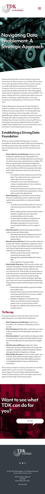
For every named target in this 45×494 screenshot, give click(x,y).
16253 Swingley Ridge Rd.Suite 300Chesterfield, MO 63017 (23, 479)
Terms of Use (27, 473)
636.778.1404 (23, 484)
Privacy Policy (18, 473)
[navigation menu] (39, 9)
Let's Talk (30, 421)
